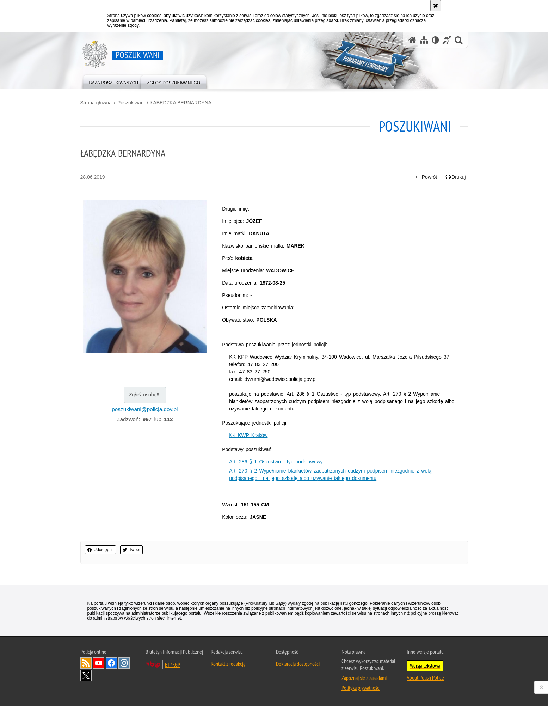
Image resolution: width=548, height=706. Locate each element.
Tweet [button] (131, 549)
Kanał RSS (86, 663)
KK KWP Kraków (248, 435)
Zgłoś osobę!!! (145, 394)
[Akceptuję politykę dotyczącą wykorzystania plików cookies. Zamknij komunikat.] (435, 5)
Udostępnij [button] (100, 549)
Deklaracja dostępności (298, 663)
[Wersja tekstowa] (435, 40)
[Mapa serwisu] (424, 40)
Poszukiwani (131, 102)
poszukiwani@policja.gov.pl (145, 409)
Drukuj (455, 177)
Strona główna (96, 102)
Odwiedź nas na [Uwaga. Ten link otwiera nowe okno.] (98, 663)
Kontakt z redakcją (228, 663)
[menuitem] (113, 81)
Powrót (426, 177)
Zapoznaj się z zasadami (364, 677)
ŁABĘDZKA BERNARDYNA (181, 102)
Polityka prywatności (360, 687)
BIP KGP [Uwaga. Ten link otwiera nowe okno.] (172, 664)
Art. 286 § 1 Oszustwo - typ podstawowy (275, 461)
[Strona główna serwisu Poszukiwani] (412, 40)
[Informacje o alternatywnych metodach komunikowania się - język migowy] (447, 40)
